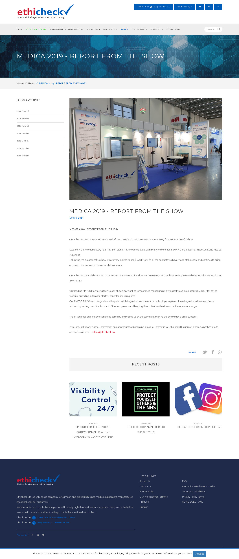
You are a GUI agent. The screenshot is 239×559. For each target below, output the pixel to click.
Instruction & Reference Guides (198, 486)
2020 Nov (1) (23, 111)
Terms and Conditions (193, 491)
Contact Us (173, 29)
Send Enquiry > (184, 7)
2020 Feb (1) (23, 126)
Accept (200, 553)
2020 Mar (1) (23, 118)
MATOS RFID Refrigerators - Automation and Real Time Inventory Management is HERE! (93, 432)
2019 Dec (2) (23, 141)
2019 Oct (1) (23, 148)
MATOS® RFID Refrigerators (66, 29)
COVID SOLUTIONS (36, 29)
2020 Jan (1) (23, 133)
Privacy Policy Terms (193, 496)
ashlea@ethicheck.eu (103, 332)
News (124, 29)
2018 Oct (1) (23, 156)
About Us (92, 29)
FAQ (184, 481)
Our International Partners (154, 496)
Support (155, 29)
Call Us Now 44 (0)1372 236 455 (154, 7)
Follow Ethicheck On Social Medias (198, 427)
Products (109, 29)
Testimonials (139, 29)
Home (20, 29)
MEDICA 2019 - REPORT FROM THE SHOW (62, 83)
